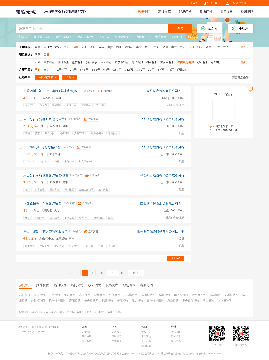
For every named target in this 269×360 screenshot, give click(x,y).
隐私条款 (86, 341)
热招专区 (144, 11)
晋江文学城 (218, 36)
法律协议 (86, 336)
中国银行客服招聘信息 (79, 312)
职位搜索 (176, 336)
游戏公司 (104, 36)
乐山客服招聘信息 (55, 312)
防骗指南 (146, 346)
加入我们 (116, 331)
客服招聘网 (37, 312)
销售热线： (24, 327)
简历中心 (176, 341)
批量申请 (175, 258)
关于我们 (86, 331)
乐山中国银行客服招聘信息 (108, 312)
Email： (26, 331)
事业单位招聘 (42, 36)
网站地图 (176, 331)
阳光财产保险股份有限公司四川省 (160, 231)
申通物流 (160, 36)
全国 (37, 47)
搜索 (180, 28)
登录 (235, 3)
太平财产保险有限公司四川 (165, 91)
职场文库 (164, 11)
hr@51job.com (37, 331)
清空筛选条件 (240, 77)
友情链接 (116, 341)
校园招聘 (247, 11)
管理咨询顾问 (64, 36)
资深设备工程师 (197, 36)
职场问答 (185, 11)
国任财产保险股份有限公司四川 (162, 203)
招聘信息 (192, 3)
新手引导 (146, 341)
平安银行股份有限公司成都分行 (162, 119)
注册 (243, 3)
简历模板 (226, 11)
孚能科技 (176, 36)
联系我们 (116, 336)
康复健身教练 (85, 36)
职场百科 (206, 11)
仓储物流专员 (123, 36)
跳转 (135, 272)
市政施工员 (143, 36)
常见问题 (146, 336)
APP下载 (212, 3)
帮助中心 (146, 331)
